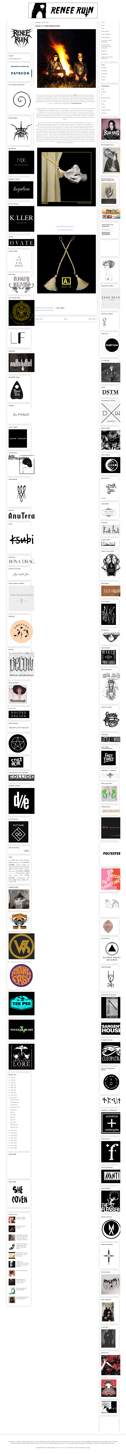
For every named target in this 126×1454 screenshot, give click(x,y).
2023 (12, 1085)
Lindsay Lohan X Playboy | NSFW (21, 1218)
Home (66, 319)
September (13, 1107)
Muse (13, 871)
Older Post (92, 319)
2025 (12, 1080)
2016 (12, 1133)
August (12, 1110)
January (12, 1127)
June (11, 1115)
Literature (26, 869)
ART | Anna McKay (21, 1270)
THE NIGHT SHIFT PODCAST (106, 41)
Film (28, 865)
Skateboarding (21, 878)
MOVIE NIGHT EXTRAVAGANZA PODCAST (106, 46)
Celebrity (26, 860)
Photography (20, 873)
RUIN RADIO (13, 875)
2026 (12, 1077)
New (52, 310)
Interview (15, 867)
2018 (12, 1097)
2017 (12, 1130)
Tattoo (19, 880)
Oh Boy (11, 873)
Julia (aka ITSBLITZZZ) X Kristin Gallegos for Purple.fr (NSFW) (22, 1264)
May (11, 1117)
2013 (12, 1140)
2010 (12, 1148)
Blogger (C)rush (105, 110)
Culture (103, 107)
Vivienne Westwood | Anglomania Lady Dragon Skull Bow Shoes (22, 1246)
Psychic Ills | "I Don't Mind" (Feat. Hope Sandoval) (22, 1254)
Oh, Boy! (103, 101)
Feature (18, 865)
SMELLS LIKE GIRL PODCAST (107, 57)
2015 (12, 1135)
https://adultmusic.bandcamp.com (65, 226)
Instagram (104, 67)
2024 (12, 1082)
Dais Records (43, 310)
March (12, 1122)
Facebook (104, 70)
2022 (12, 1087)
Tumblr (103, 80)
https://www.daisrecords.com (65, 230)
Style (10, 880)
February (13, 1124)
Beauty (18, 860)
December (13, 1099)
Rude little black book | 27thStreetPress (22, 1297)
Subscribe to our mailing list (107, 225)
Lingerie (16, 869)
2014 (12, 1138)
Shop (27, 875)
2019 (12, 1095)
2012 (12, 1143)
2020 (12, 1092)
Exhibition (16, 862)
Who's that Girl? (105, 98)
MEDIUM (103, 51)
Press (103, 25)
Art (10, 860)
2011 (12, 1145)
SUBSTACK (104, 54)
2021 (12, 1090)
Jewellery (26, 867)
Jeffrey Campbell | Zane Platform (21, 1289)
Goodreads (104, 74)
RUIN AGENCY (105, 37)
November (13, 1102)
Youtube (103, 77)
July (11, 1112)
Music (48, 310)
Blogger (88, 1447)
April (11, 1120)
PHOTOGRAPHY (106, 34)
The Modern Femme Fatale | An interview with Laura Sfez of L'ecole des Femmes (22, 1237)
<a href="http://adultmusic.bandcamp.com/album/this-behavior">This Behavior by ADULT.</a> (65, 216)
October (12, 1105)
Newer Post (39, 319)
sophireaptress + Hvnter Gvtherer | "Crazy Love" (21, 1281)
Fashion (25, 862)
